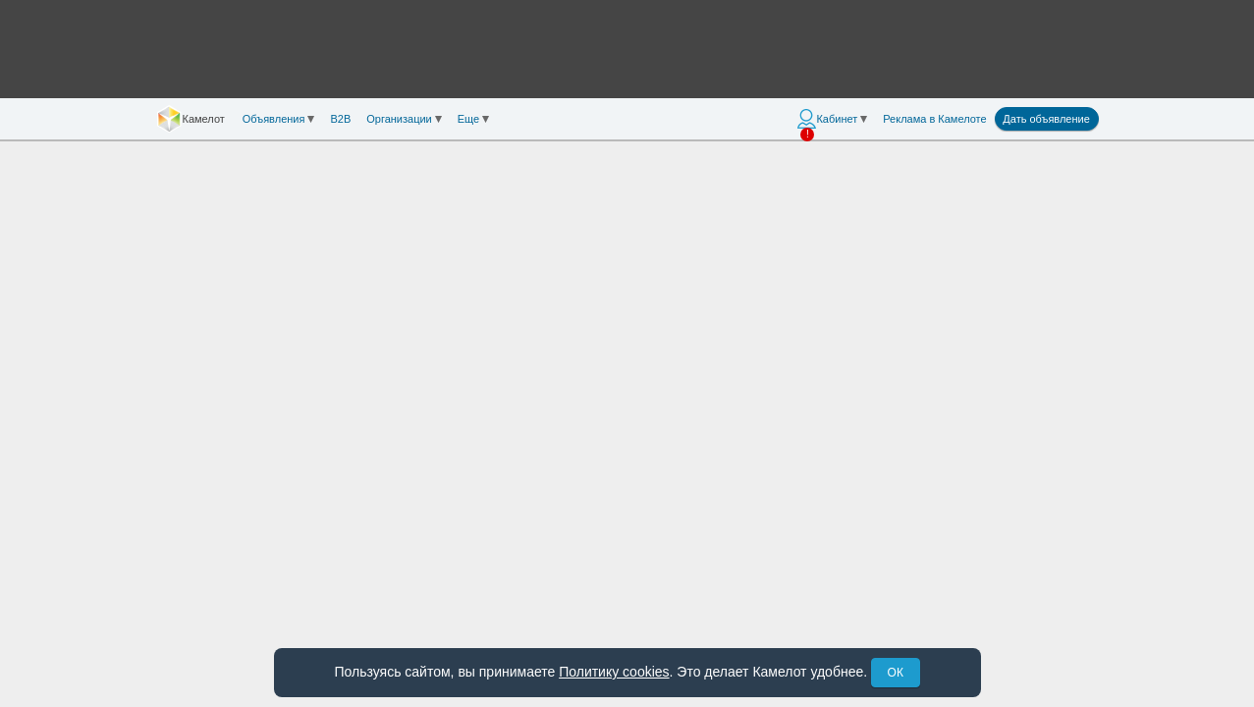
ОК (895, 673)
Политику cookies (614, 672)
